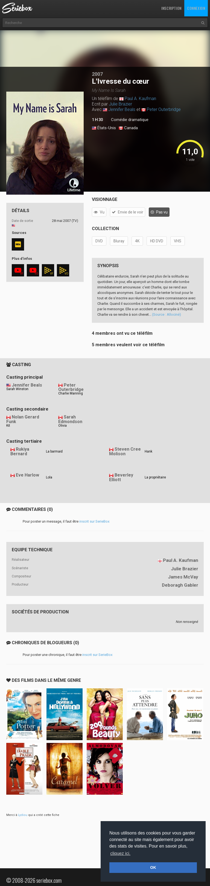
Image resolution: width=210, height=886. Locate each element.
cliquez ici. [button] (120, 853)
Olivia (62, 425)
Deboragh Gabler (180, 585)
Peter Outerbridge (164, 109)
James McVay (183, 577)
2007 (97, 74)
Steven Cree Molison (125, 451)
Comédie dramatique (129, 119)
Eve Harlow (27, 475)
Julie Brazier (120, 104)
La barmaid (54, 451)
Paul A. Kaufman (140, 98)
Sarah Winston (17, 389)
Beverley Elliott (121, 477)
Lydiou (22, 815)
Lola (49, 477)
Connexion (196, 8)
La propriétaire (155, 477)
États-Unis (104, 128)
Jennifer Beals (121, 109)
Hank (148, 451)
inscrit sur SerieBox (94, 521)
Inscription (171, 8)
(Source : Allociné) (166, 314)
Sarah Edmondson (70, 419)
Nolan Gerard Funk (22, 419)
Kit (8, 425)
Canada (128, 128)
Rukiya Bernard (19, 451)
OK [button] (153, 867)
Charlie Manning (70, 393)
